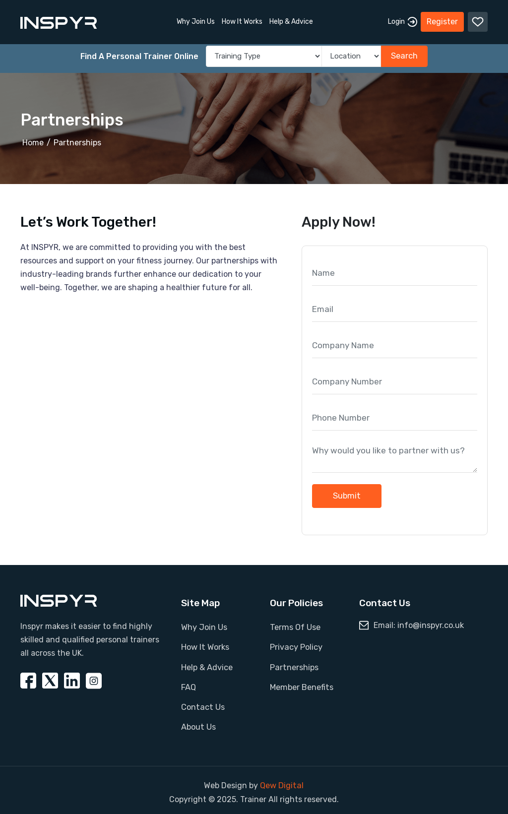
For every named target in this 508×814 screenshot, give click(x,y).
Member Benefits (301, 684)
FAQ (188, 684)
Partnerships (77, 142)
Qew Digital (281, 781)
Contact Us (202, 704)
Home (33, 142)
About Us (198, 723)
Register (442, 19)
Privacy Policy (296, 646)
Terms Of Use (294, 626)
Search (404, 56)
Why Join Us (196, 19)
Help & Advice (291, 19)
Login (402, 20)
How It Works (242, 19)
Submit (346, 495)
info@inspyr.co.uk (430, 624)
